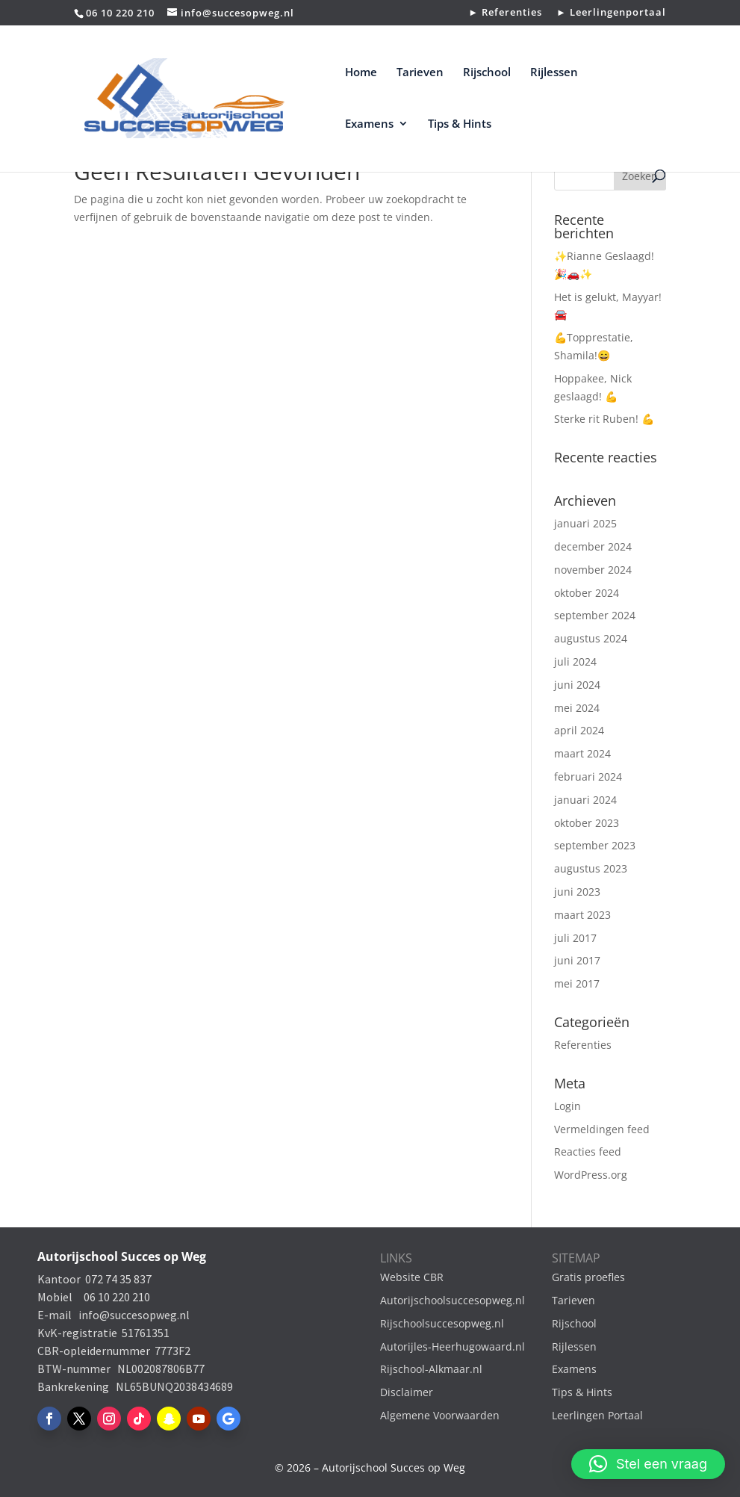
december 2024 (593, 546)
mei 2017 (577, 983)
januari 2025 (585, 523)
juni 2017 (577, 960)
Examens (369, 124)
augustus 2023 (590, 868)
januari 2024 (585, 800)
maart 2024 (582, 753)
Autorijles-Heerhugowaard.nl (452, 1346)
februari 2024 (588, 776)
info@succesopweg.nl (134, 1314)
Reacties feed (587, 1151)
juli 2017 (575, 938)
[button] (648, 1464)
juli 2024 (575, 661)
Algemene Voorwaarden (440, 1415)
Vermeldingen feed (602, 1129)
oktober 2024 (586, 593)
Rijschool (487, 72)
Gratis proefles (588, 1277)
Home (361, 72)
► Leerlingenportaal (611, 13)
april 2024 (579, 730)
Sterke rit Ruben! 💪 (604, 419)
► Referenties (505, 13)
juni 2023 (577, 891)
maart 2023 (582, 915)
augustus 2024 (590, 638)
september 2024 (594, 615)
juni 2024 (577, 685)
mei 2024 (577, 708)
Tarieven (420, 72)
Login (567, 1106)
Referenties (583, 1045)
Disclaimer (406, 1392)
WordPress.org (590, 1175)
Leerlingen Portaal (597, 1415)
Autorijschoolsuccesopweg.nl (452, 1300)
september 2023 (594, 845)
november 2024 (593, 569)
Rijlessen (554, 72)
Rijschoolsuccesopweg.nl (442, 1323)
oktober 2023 (586, 823)
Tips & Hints (459, 124)
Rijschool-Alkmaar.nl (431, 1369)
